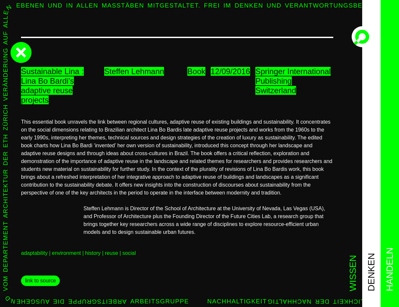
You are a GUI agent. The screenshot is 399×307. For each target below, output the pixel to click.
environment (66, 253)
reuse (111, 253)
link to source (40, 280)
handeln (390, 269)
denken (371, 272)
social (129, 253)
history (93, 253)
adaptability (34, 253)
